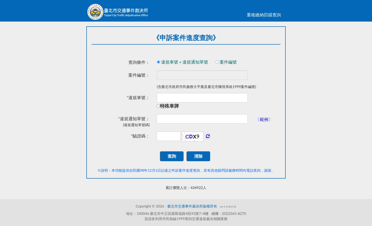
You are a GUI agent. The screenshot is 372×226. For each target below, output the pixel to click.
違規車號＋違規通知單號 (189, 62)
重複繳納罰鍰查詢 (264, 14)
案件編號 (232, 62)
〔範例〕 (264, 119)
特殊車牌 (169, 106)
